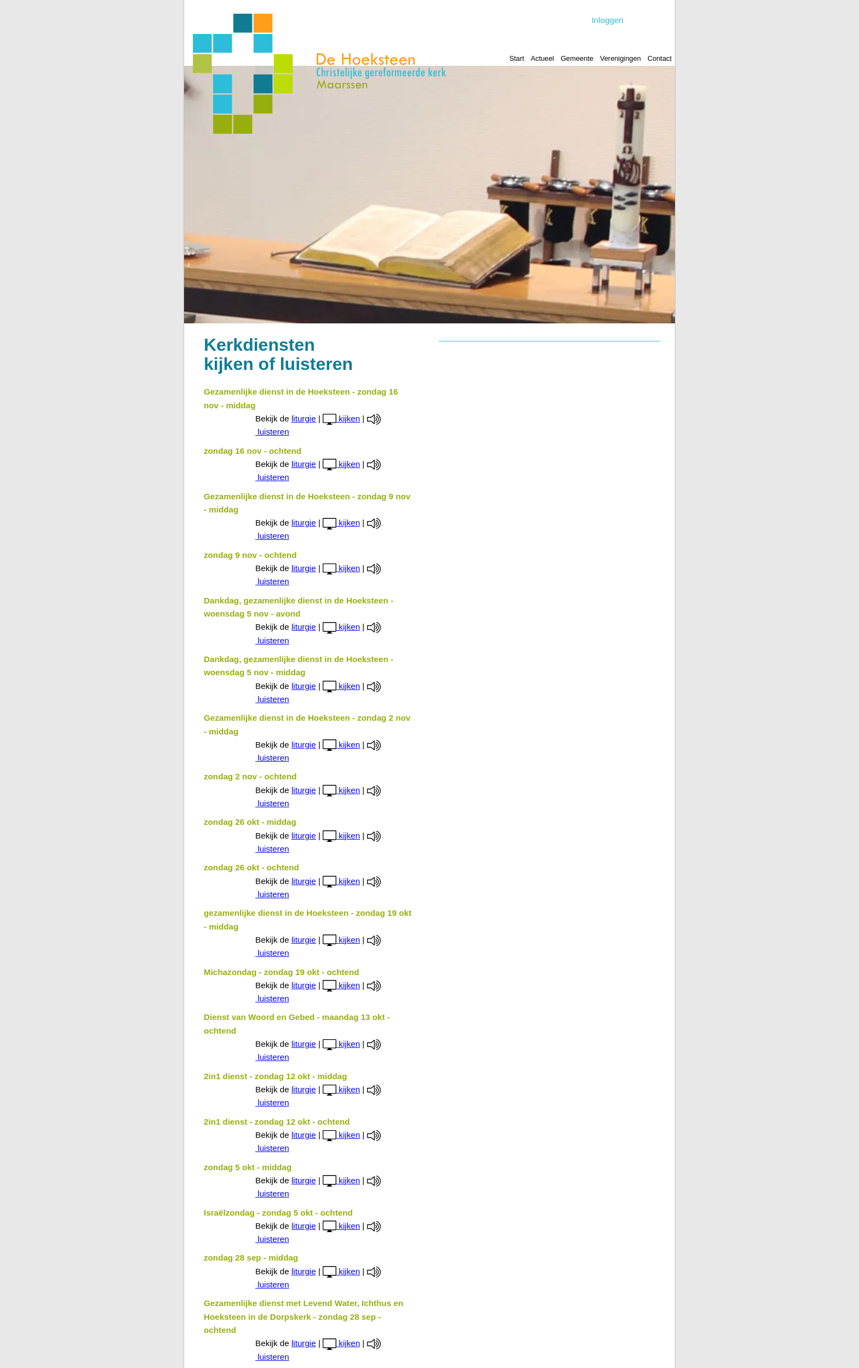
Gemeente (576, 58)
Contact (660, 58)
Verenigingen (620, 58)
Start (516, 58)
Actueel (542, 58)
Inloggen (607, 20)
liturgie (303, 418)
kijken (341, 418)
